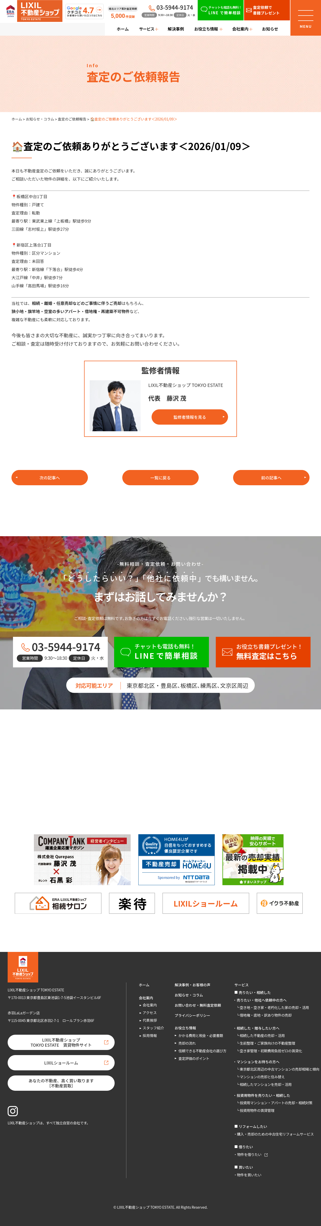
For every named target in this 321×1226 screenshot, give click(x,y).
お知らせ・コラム (40, 119)
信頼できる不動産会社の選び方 (202, 1050)
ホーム (123, 29)
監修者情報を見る (189, 417)
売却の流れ (187, 1043)
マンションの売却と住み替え (262, 1076)
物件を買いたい (249, 1174)
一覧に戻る (160, 478)
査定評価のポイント (194, 1058)
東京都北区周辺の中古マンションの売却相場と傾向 (279, 1069)
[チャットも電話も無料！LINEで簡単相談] (221, 10)
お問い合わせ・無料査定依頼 (198, 1005)
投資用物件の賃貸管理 (257, 1110)
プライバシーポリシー (192, 1015)
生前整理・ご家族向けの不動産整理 (267, 1043)
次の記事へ (49, 478)
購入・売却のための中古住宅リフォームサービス (275, 1134)
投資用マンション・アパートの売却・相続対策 (276, 1102)
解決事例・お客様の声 (192, 984)
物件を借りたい (249, 1154)
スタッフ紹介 (153, 1027)
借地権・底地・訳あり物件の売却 (266, 1015)
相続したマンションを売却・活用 (266, 1084)
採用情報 (150, 1035)
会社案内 (150, 1004)
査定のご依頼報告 (72, 119)
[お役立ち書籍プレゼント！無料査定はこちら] (263, 652)
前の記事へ (271, 478)
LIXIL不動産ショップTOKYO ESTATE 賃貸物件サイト (61, 1042)
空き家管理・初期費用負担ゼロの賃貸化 (271, 1050)
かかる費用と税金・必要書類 (201, 1035)
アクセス (150, 1012)
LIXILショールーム (205, 903)
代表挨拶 (150, 1020)
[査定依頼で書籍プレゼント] (267, 10)
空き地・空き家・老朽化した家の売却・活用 (274, 1007)
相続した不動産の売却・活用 (262, 1035)
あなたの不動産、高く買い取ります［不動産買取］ (61, 1083)
